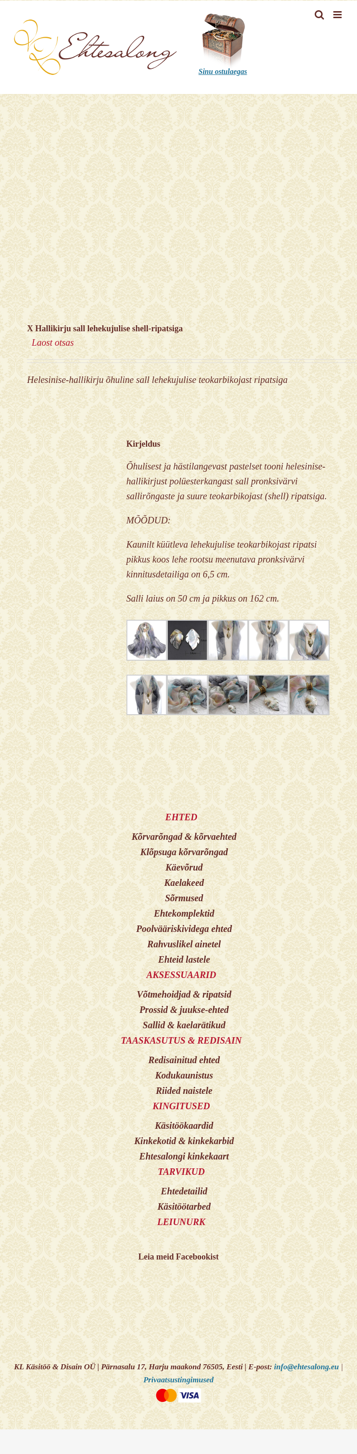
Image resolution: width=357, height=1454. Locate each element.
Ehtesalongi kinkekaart (184, 1156)
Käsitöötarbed (184, 1206)
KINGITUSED (181, 1106)
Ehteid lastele (184, 959)
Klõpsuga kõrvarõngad (184, 852)
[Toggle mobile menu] (338, 15)
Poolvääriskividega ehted (184, 929)
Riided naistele (184, 1090)
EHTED (181, 817)
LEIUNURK (181, 1222)
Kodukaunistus (184, 1075)
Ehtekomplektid (184, 913)
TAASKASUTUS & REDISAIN (181, 1040)
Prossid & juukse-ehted (184, 1010)
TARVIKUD (181, 1171)
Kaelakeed (184, 883)
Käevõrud (184, 867)
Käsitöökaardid (184, 1125)
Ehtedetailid (184, 1191)
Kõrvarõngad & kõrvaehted (184, 836)
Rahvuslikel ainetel (184, 944)
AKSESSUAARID (181, 975)
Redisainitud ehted (184, 1060)
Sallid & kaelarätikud (184, 1025)
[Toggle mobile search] (319, 15)
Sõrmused (184, 898)
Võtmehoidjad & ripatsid (184, 994)
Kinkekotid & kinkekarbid (184, 1141)
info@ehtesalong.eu (306, 1366)
